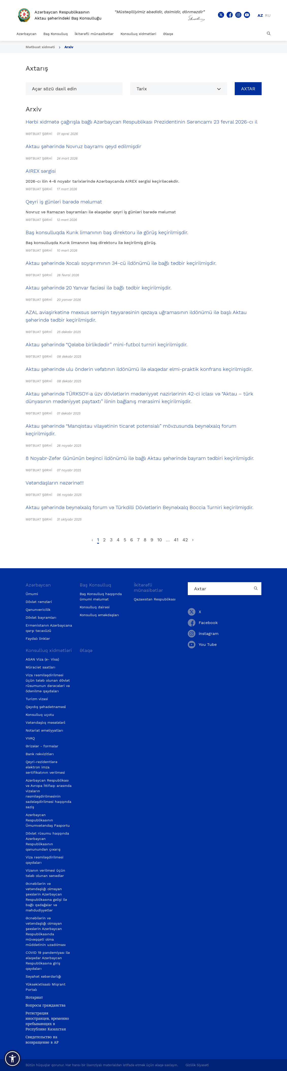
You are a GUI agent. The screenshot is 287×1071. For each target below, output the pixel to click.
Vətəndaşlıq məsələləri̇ (45, 722)
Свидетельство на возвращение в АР (42, 1039)
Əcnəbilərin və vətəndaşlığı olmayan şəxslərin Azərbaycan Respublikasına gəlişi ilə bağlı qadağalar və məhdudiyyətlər (46, 897)
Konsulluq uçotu (40, 715)
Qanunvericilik (38, 610)
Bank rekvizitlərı (40, 754)
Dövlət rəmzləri (39, 602)
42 (185, 539)
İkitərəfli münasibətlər (94, 34)
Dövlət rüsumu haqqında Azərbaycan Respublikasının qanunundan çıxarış (47, 841)
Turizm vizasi (37, 699)
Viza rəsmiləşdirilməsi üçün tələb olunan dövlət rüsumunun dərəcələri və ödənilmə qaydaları (48, 683)
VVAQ (30, 738)
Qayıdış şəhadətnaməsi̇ (46, 707)
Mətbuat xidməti (40, 47)
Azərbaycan (26, 34)
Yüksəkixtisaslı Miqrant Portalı (45, 987)
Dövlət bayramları (41, 617)
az (260, 15)
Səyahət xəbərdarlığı (43, 976)
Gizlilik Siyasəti (197, 1065)
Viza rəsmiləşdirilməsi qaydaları (44, 860)
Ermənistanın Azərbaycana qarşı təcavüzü (49, 628)
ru (268, 15)
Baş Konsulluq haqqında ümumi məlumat (101, 596)
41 (176, 539)
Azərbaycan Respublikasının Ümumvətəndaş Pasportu (48, 820)
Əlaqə (168, 34)
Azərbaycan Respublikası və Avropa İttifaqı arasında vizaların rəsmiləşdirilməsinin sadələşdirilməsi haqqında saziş (49, 793)
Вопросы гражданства (46, 1005)
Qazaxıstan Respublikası (155, 599)
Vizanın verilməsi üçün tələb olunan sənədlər (45, 873)
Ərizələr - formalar (42, 746)
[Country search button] (256, 588)
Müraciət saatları (40, 667)
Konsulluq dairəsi (95, 607)
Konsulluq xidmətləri (138, 34)
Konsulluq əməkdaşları (99, 615)
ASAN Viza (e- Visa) (42, 659)
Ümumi (32, 594)
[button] (12, 1058)
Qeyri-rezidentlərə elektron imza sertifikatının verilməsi (45, 767)
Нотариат (34, 997)
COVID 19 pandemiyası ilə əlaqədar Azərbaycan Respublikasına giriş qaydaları (48, 961)
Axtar (248, 88)
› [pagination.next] (193, 539)
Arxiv (68, 47)
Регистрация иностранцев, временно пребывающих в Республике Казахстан (47, 1021)
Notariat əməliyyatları (44, 730)
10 (159, 539)
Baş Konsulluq (55, 34)
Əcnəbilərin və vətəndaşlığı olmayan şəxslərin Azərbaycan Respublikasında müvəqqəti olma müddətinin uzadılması (46, 931)
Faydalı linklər (38, 638)
